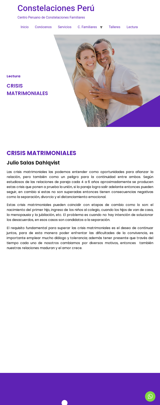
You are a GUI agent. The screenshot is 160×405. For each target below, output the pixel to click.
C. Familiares (87, 27)
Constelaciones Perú (56, 8)
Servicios (64, 27)
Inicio (25, 27)
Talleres (114, 27)
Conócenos (43, 27)
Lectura (132, 27)
